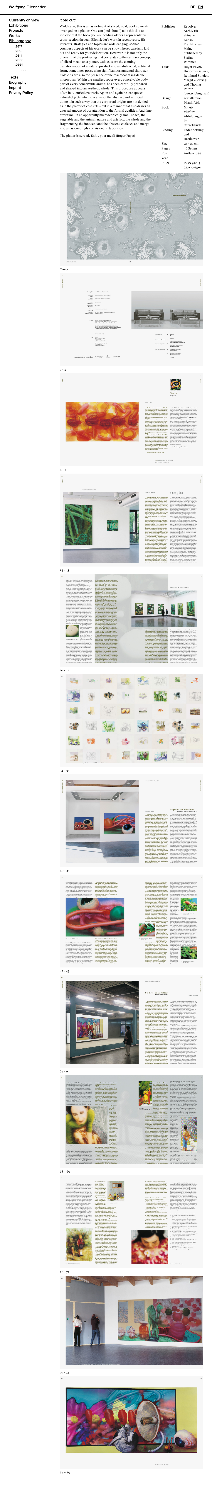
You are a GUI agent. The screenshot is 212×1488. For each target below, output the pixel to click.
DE (192, 7)
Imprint (15, 87)
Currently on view (24, 20)
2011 (15, 56)
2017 (15, 46)
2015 (15, 51)
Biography (17, 82)
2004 (16, 65)
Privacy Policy (21, 93)
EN (200, 7)
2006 (16, 60)
